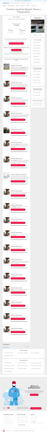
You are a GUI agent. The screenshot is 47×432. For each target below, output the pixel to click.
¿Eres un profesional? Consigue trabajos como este (19, 75)
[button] (42, 35)
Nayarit (17, 5)
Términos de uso (17, 430)
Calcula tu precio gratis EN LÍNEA (16, 43)
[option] (37, 26)
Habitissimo (4, 5)
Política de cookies (31, 430)
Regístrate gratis (34, 394)
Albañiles (27, 5)
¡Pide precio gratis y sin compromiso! (18, 73)
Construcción (22, 5)
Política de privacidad (23, 430)
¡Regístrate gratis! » (27, 0)
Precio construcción (11, 5)
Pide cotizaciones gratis (36, 408)
